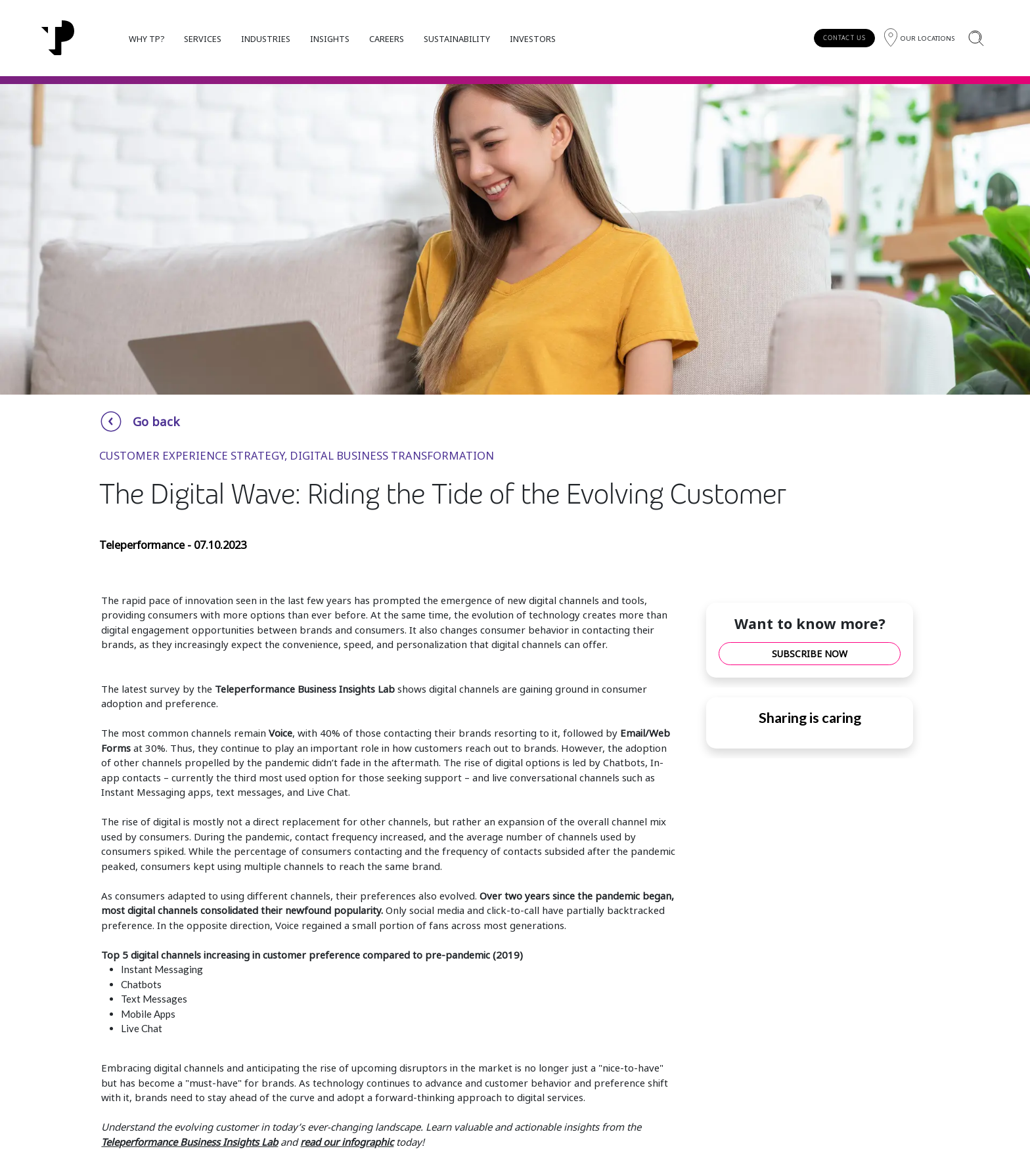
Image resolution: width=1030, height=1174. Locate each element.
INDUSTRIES (265, 39)
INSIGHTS (329, 39)
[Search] (976, 38)
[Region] (919, 37)
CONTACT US (844, 37)
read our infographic (346, 1141)
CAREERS (386, 39)
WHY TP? (146, 39)
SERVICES (202, 39)
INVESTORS (533, 39)
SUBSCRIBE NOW (809, 653)
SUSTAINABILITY (457, 39)
